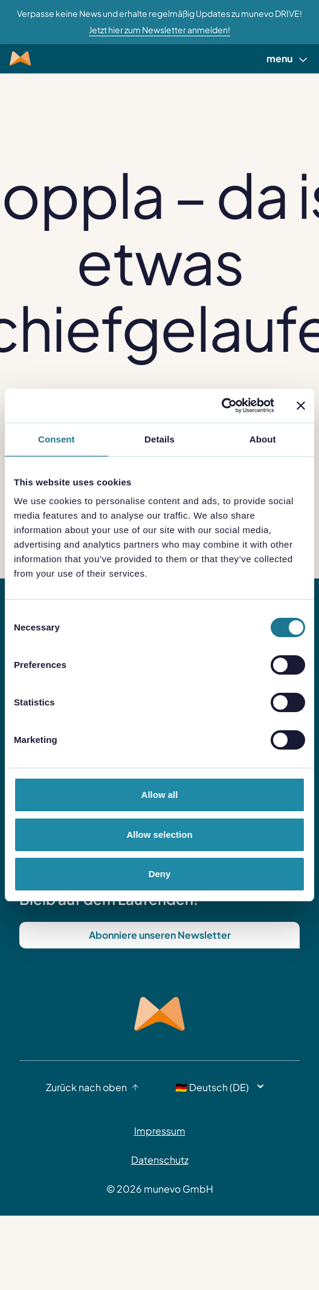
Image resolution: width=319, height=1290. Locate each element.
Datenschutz (159, 1159)
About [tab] (263, 439)
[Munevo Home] (20, 58)
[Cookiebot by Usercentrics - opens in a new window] (221, 405)
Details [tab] (159, 439)
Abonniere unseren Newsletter (160, 935)
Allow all (159, 794)
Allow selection (159, 834)
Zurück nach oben (92, 1087)
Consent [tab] (56, 439)
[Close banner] (301, 405)
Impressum (159, 1130)
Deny (160, 874)
